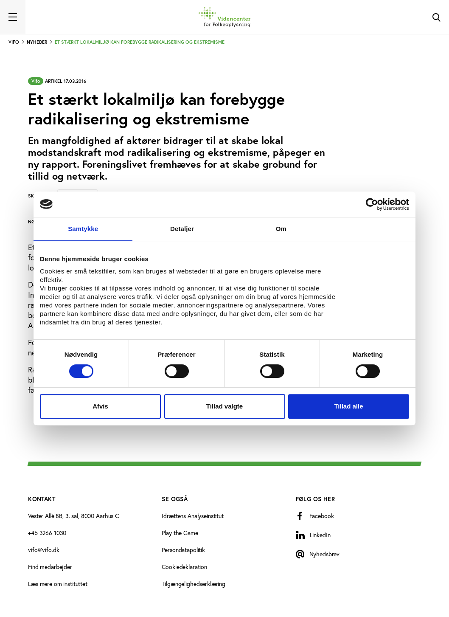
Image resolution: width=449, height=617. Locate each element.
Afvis (100, 406)
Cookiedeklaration (184, 567)
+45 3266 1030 (47, 533)
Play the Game (180, 533)
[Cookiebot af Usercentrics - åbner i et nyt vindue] (372, 204)
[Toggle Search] (436, 17)
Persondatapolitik (183, 550)
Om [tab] (281, 228)
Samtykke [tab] (83, 228)
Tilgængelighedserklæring (193, 584)
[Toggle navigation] (12, 17)
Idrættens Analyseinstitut (193, 516)
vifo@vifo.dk (43, 550)
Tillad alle (348, 406)
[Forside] (224, 17)
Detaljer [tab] (182, 228)
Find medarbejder (50, 567)
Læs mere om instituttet (57, 584)
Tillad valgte (224, 406)
